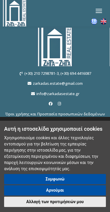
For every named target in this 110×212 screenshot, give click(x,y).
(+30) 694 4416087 (75, 73)
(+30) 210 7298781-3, (42, 73)
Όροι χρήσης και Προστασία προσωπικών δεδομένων (55, 114)
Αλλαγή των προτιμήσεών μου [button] (55, 201)
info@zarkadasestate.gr (57, 93)
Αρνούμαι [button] (55, 190)
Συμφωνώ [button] (55, 179)
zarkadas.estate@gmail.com (58, 83)
